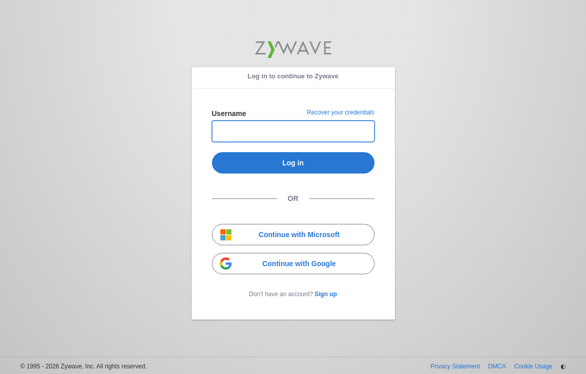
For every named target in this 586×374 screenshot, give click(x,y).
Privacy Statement (455, 366)
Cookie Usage (533, 366)
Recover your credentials (341, 112)
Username (229, 113)
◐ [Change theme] (563, 366)
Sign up (326, 294)
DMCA (497, 366)
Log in (293, 163)
